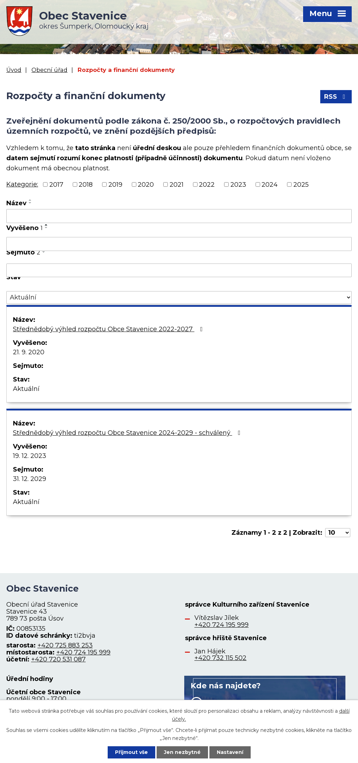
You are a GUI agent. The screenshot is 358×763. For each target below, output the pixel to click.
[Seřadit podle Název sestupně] (30, 202)
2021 (177, 184)
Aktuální (26, 389)
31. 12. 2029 (29, 479)
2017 (56, 184)
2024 (270, 184)
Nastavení (230, 752)
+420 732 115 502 (220, 658)
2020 (146, 184)
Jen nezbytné (182, 752)
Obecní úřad (49, 69)
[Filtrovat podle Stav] (179, 297)
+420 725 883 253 (65, 645)
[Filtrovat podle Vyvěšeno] (179, 244)
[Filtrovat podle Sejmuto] (179, 270)
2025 (301, 184)
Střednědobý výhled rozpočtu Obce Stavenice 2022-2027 (109, 329)
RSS (336, 97)
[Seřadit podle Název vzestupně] (30, 200)
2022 (207, 184)
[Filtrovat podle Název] (179, 216)
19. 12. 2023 (29, 456)
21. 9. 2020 (28, 352)
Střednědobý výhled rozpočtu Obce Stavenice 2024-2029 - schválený (128, 433)
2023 (238, 184)
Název (16, 203)
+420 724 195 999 (83, 652)
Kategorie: (22, 184)
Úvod (13, 69)
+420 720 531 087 (58, 659)
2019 (115, 184)
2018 (86, 184)
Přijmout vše (131, 752)
